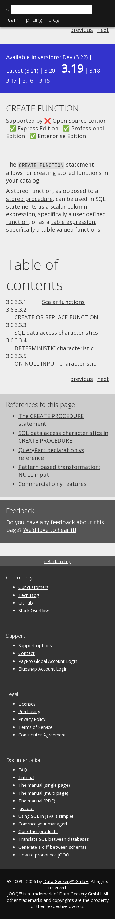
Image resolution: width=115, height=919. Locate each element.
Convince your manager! (42, 823)
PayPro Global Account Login (47, 660)
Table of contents (34, 274)
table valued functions (70, 229)
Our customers (33, 587)
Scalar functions (63, 301)
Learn (13, 19)
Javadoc (26, 808)
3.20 (49, 70)
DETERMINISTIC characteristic (54, 347)
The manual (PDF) (36, 800)
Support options (35, 645)
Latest (14, 70)
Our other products (38, 831)
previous (81, 29)
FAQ (22, 769)
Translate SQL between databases (53, 839)
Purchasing (29, 711)
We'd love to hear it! (49, 529)
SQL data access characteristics (56, 332)
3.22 (81, 57)
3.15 (44, 80)
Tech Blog (28, 595)
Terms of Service (35, 726)
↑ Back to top (57, 561)
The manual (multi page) (43, 792)
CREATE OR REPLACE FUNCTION (56, 316)
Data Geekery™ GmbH (66, 881)
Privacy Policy (31, 719)
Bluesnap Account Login (42, 668)
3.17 (11, 80)
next (103, 29)
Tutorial (26, 777)
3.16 (28, 80)
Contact (26, 653)
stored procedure (29, 198)
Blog (53, 19)
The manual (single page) (44, 785)
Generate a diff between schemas (52, 846)
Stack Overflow (33, 610)
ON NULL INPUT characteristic (55, 363)
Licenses (27, 703)
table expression (73, 221)
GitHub (25, 602)
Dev (67, 57)
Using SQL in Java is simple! (45, 816)
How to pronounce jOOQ (43, 854)
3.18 (95, 70)
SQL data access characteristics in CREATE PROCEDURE (63, 436)
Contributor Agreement (42, 734)
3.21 (31, 70)
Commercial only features (52, 483)
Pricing (34, 19)
